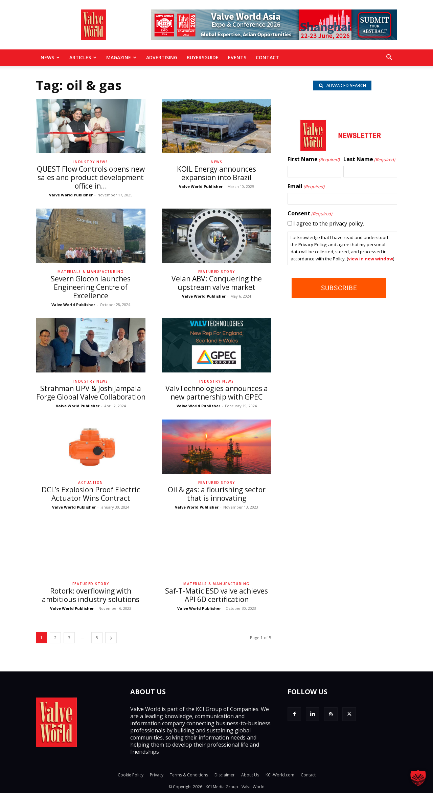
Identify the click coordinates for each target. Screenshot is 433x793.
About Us (250, 775)
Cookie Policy (130, 775)
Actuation (90, 482)
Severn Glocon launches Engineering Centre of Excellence (91, 287)
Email (306, 187)
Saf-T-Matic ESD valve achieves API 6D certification (216, 595)
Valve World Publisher (71, 194)
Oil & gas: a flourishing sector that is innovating (217, 494)
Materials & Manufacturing (91, 271)
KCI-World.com (280, 775)
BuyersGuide (203, 57)
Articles (82, 57)
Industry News (90, 161)
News (50, 57)
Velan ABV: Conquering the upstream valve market (217, 283)
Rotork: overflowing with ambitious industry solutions (90, 595)
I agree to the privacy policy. (328, 224)
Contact (267, 57)
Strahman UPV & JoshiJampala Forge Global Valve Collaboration (90, 393)
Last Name (369, 160)
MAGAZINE (121, 57)
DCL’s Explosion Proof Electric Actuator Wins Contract (91, 494)
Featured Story (216, 271)
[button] (389, 58)
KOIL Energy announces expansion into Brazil (216, 173)
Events (237, 57)
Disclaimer (224, 775)
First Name (314, 160)
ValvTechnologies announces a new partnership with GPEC (216, 393)
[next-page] (111, 637)
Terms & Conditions (189, 775)
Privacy (156, 775)
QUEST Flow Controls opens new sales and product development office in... (91, 177)
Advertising (161, 57)
